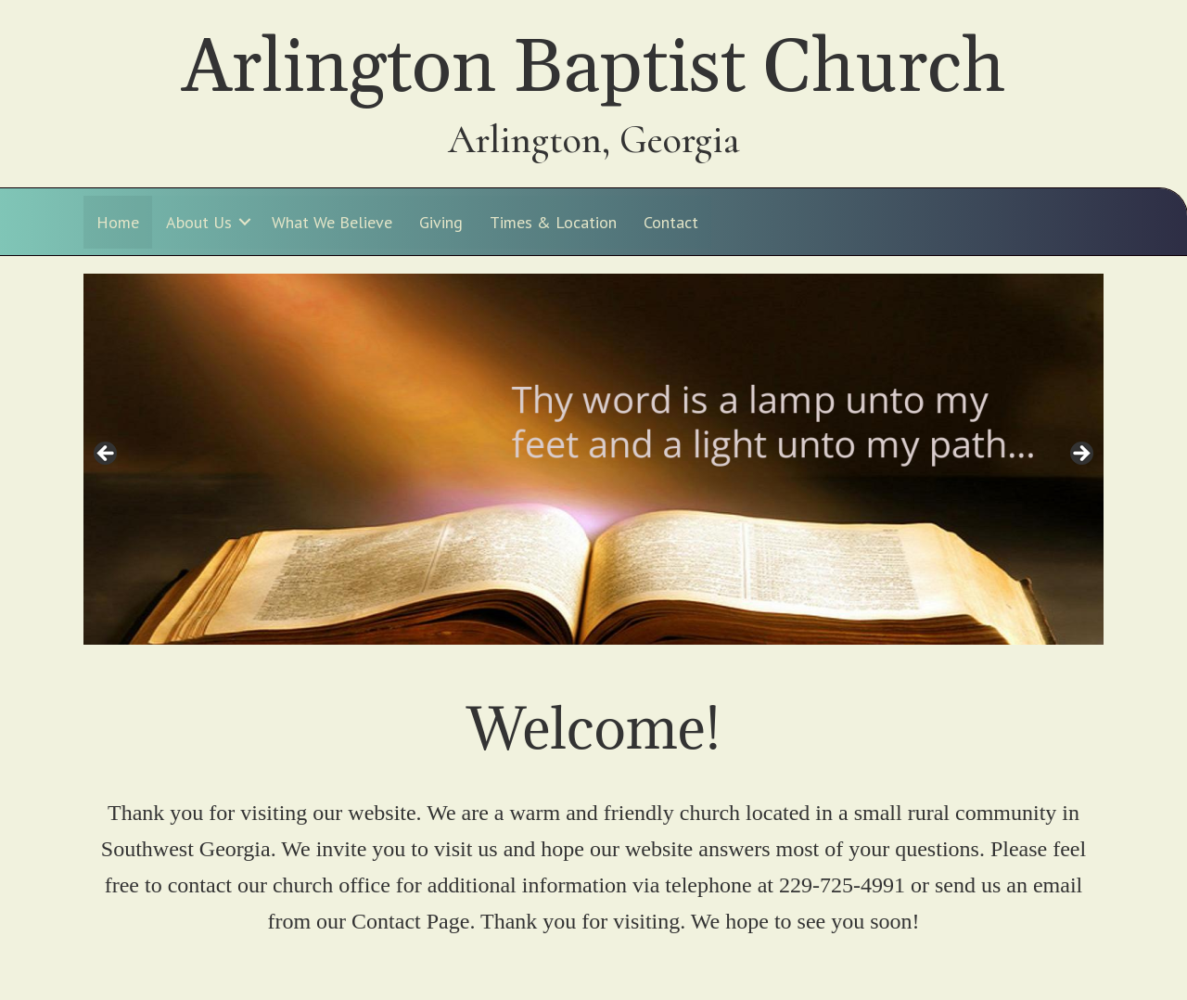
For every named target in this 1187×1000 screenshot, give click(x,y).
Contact (671, 222)
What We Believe (332, 222)
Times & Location (553, 222)
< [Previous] (107, 454)
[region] (593, 459)
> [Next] (1080, 454)
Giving (441, 222)
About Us (199, 222)
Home (117, 222)
